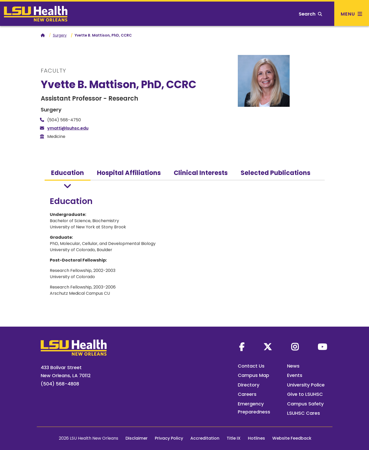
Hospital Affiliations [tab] (129, 172)
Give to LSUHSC (305, 394)
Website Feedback (291, 438)
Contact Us (251, 366)
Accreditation (204, 438)
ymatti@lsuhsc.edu (67, 128)
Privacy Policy (169, 438)
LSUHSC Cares (303, 413)
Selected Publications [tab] (275, 172)
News (293, 366)
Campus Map (253, 375)
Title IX (234, 438)
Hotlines (256, 438)
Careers (247, 394)
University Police (306, 385)
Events (294, 375)
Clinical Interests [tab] (201, 172)
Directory (248, 385)
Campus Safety (305, 403)
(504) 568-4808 (60, 384)
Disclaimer (137, 438)
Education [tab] (67, 172)
